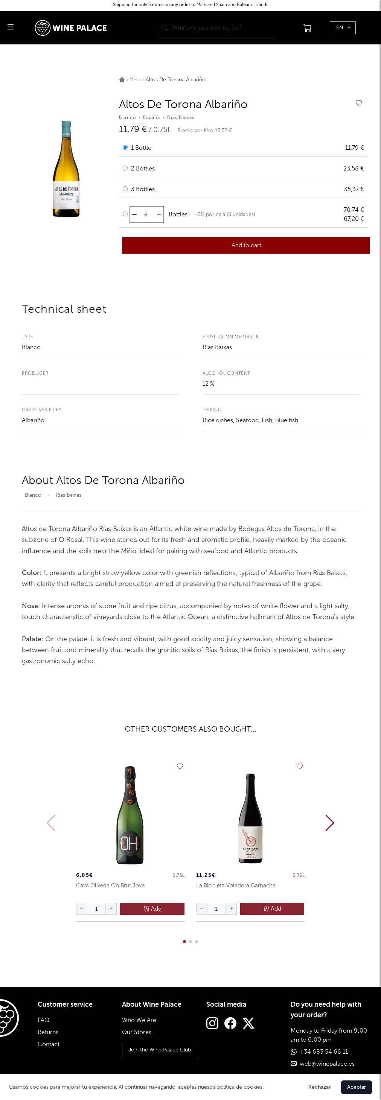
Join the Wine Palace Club (159, 1050)
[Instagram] (212, 1024)
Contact (48, 1044)
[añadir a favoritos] (359, 103)
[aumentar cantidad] (159, 214)
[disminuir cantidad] (134, 214)
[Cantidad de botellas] (146, 214)
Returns (48, 1032)
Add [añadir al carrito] (152, 908)
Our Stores (136, 1032)
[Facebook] (230, 1024)
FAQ (43, 1020)
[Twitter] (248, 1024)
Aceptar (356, 1087)
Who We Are (139, 1020)
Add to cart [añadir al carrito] (246, 245)
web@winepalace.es (327, 1063)
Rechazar (319, 1087)
